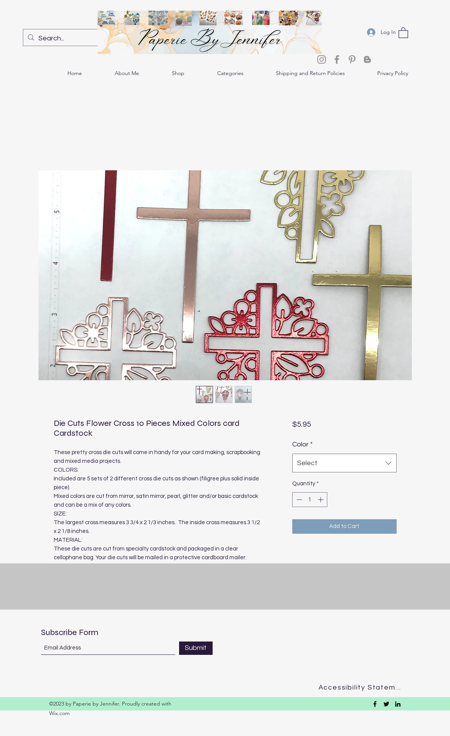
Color (302, 444)
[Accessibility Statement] (362, 687)
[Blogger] (367, 59)
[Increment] (321, 500)
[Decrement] (298, 500)
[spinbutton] (310, 500)
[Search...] (72, 38)
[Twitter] (386, 704)
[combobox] (344, 463)
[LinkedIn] (398, 704)
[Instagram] (321, 59)
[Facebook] (337, 59)
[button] (403, 32)
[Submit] (196, 648)
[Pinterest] (352, 59)
